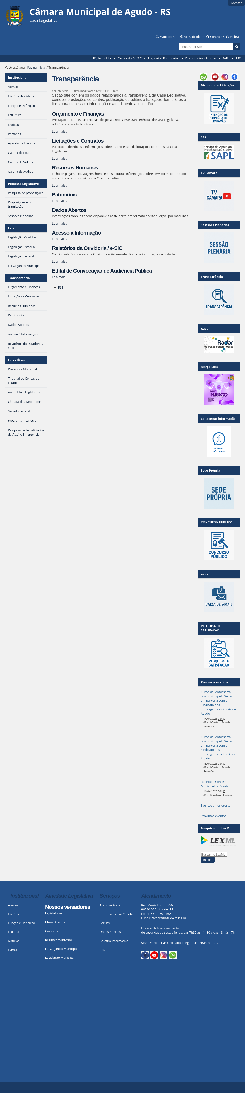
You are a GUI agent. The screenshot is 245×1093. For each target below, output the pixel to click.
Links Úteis (16, 360)
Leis (11, 228)
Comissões (53, 931)
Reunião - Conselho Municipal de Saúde (215, 784)
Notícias (13, 941)
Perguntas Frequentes (163, 58)
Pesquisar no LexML (216, 828)
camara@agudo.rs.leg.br (168, 918)
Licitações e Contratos (78, 141)
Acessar (236, 3)
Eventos (13, 950)
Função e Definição (21, 923)
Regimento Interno (58, 940)
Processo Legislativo (23, 184)
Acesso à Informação (76, 233)
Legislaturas (53, 913)
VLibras (235, 36)
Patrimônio (64, 195)
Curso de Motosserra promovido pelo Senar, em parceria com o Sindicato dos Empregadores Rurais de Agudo (218, 703)
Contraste (217, 36)
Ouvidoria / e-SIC (130, 58)
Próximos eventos (214, 682)
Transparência (19, 278)
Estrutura (14, 932)
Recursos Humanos (75, 168)
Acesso (13, 905)
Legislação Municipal (60, 957)
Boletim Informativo (114, 941)
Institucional (17, 77)
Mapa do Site (169, 36)
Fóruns (105, 923)
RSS (238, 58)
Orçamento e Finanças (78, 114)
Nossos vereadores (67, 907)
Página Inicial (102, 58)
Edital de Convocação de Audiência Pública (102, 271)
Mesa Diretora (55, 922)
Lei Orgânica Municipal (61, 949)
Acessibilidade (194, 36)
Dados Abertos (69, 210)
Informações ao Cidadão (117, 914)
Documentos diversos (200, 58)
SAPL (225, 58)
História (13, 914)
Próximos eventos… (214, 816)
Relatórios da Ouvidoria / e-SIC (87, 248)
